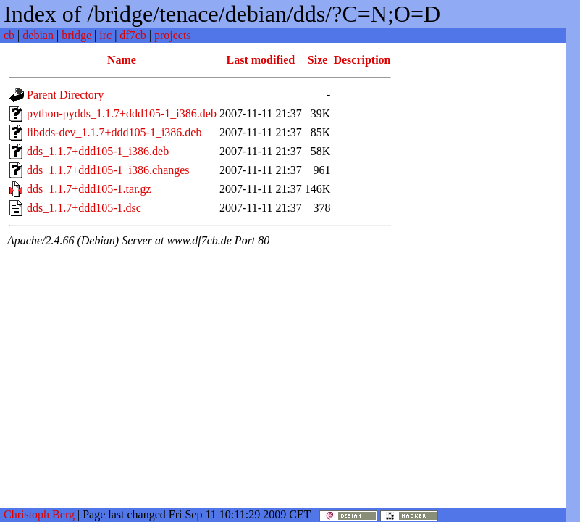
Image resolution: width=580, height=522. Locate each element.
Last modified (261, 60)
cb (9, 35)
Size (318, 60)
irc (105, 35)
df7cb (132, 35)
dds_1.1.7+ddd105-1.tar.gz (89, 189)
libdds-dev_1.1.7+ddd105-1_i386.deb (114, 132)
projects (172, 35)
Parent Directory (65, 94)
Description (361, 60)
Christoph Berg (39, 514)
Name (121, 60)
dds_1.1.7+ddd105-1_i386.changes (108, 170)
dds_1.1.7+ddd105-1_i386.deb (98, 151)
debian (38, 35)
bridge (76, 35)
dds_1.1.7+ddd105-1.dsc (84, 208)
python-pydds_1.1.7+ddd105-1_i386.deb (122, 113)
